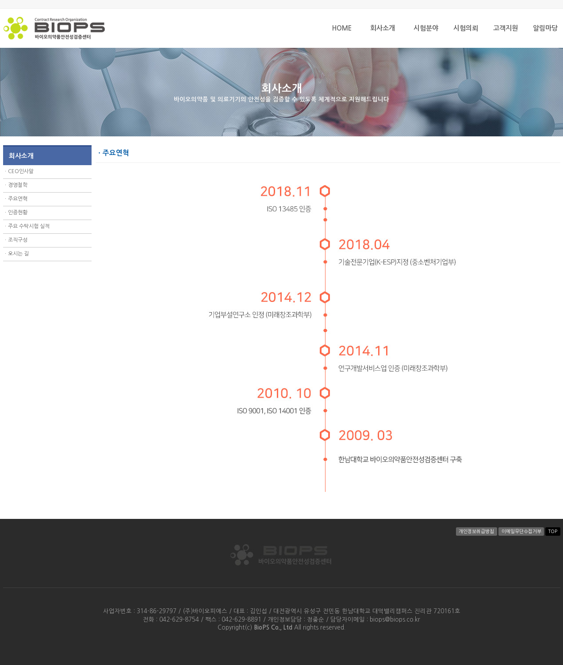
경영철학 (17, 185)
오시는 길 (18, 253)
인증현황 (17, 212)
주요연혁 (17, 198)
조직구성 (17, 240)
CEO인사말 (21, 171)
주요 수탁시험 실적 (29, 226)
